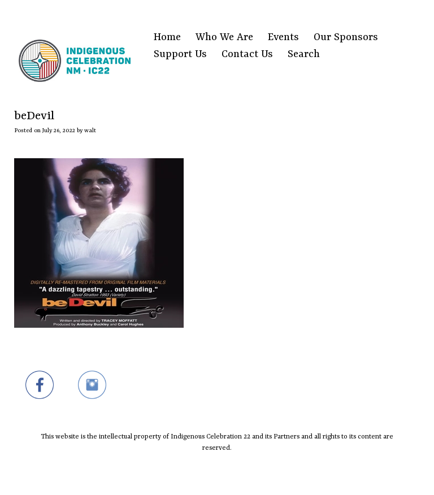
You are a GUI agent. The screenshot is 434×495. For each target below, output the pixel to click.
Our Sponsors (346, 38)
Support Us (180, 54)
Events (283, 38)
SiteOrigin (210, 473)
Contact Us (247, 54)
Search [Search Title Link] (304, 54)
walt (90, 130)
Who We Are (224, 38)
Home (167, 38)
